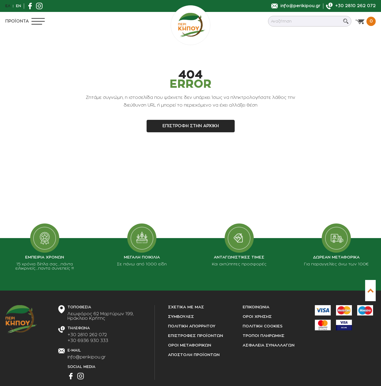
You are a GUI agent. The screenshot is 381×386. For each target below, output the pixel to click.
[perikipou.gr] (190, 25)
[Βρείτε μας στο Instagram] (40, 6)
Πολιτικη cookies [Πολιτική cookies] (263, 326)
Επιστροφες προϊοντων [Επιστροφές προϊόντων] (195, 336)
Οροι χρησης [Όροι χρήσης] (257, 317)
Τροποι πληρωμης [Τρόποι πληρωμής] (263, 336)
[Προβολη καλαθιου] (365, 21)
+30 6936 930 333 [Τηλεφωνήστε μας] (87, 341)
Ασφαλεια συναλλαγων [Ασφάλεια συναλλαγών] (268, 345)
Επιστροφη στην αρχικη (190, 126)
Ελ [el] (7, 6)
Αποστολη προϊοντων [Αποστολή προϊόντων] (194, 355)
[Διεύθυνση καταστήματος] (100, 316)
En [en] (18, 6)
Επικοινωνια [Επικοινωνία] (256, 307)
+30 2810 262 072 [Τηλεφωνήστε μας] (87, 335)
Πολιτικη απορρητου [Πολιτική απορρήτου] (191, 326)
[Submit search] (346, 21)
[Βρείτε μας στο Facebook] (31, 6)
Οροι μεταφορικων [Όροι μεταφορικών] (189, 345)
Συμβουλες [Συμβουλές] (181, 317)
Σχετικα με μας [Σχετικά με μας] (186, 307)
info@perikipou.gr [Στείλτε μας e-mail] (86, 357)
